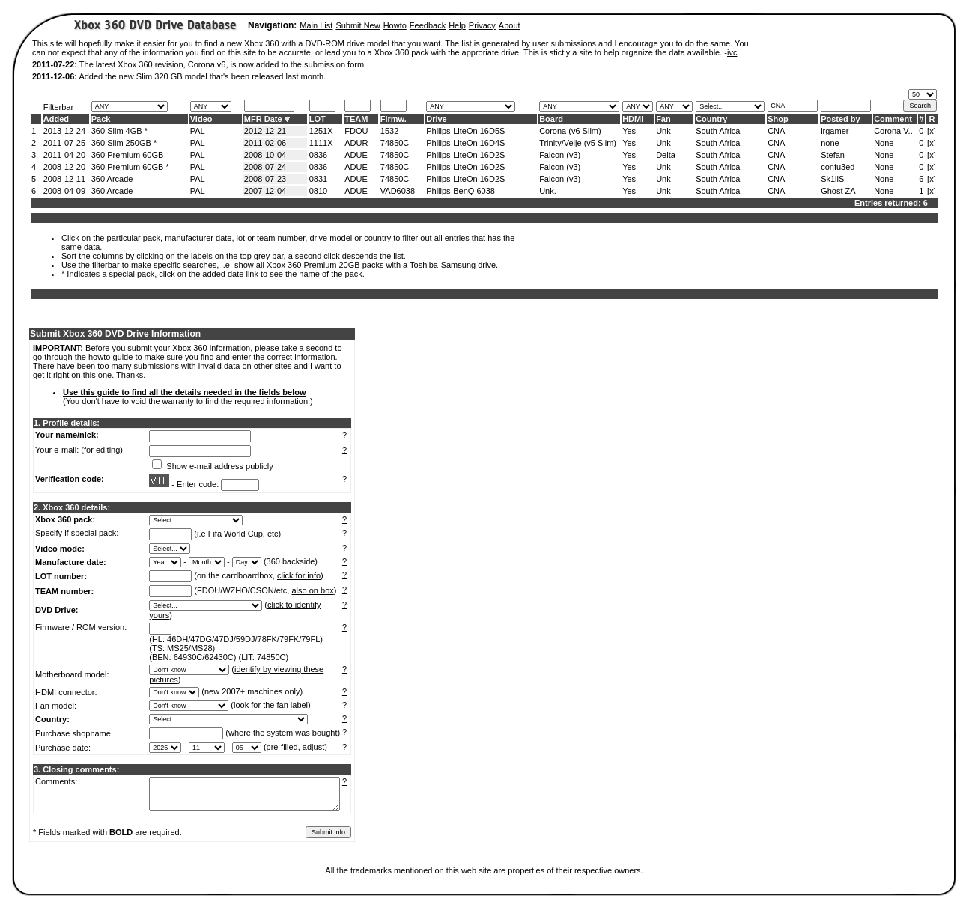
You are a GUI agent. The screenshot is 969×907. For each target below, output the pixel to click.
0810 (318, 190)
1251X (321, 130)
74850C (395, 142)
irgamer (834, 130)
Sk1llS (832, 178)
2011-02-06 (265, 142)
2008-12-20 (64, 166)
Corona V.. (893, 130)
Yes (629, 130)
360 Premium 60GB (127, 154)
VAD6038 (397, 190)
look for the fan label (271, 704)
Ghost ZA (838, 190)
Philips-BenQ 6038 (460, 190)
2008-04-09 (64, 190)
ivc (732, 52)
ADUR (356, 142)
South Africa (718, 130)
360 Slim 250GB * (124, 142)
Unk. (547, 190)
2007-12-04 (265, 190)
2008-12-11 (64, 178)
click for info (299, 575)
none (830, 142)
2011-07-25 (64, 142)
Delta (665, 154)
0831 (318, 178)
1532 (389, 130)
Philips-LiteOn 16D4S (465, 142)
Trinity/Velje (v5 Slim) (577, 142)
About (509, 25)
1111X (321, 142)
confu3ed (837, 166)
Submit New (357, 25)
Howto (395, 25)
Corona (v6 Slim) (570, 130)
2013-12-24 (64, 130)
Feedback (428, 25)
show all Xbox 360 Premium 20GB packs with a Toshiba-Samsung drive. (366, 264)
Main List (316, 25)
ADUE (356, 154)
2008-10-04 (265, 154)
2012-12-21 (265, 130)
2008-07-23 (265, 178)
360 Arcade (112, 178)
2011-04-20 (64, 154)
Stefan (833, 154)
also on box (313, 590)
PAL (197, 130)
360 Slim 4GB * (119, 130)
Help (457, 25)
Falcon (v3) (559, 154)
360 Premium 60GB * (130, 166)
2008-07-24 (265, 166)
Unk (663, 130)
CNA (776, 130)
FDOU (356, 130)
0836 (318, 154)
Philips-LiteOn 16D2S (465, 154)
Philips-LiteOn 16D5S (465, 130)
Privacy (482, 25)
